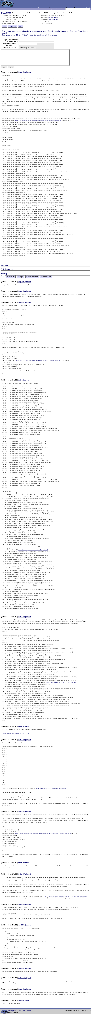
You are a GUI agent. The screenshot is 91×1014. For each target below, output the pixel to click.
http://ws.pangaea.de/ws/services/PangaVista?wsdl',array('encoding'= (38, 120)
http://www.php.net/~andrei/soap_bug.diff (15, 733)
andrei (50, 17)
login (89, 7)
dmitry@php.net (23, 1000)
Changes (20, 277)
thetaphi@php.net (24, 72)
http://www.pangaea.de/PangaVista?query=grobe (51, 788)
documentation (45, 7)
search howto (70, 7)
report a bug (53, 7)
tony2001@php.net (24, 282)
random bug (84, 7)
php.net (33, 7)
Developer (12, 26)
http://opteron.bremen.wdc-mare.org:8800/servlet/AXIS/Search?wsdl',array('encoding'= (43, 833)
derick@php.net (23, 380)
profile (56, 17)
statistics (77, 7)
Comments (11, 277)
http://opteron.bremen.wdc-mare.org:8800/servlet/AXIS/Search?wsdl (65, 896)
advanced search (61, 7)
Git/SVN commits (32, 277)
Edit (20, 26)
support (38, 7)
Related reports (46, 277)
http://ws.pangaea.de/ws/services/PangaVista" (33, 549)
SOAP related (53, 19)
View (4, 26)
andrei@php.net (23, 726)
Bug (3, 13)
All (3, 277)
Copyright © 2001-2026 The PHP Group (19, 1011)
